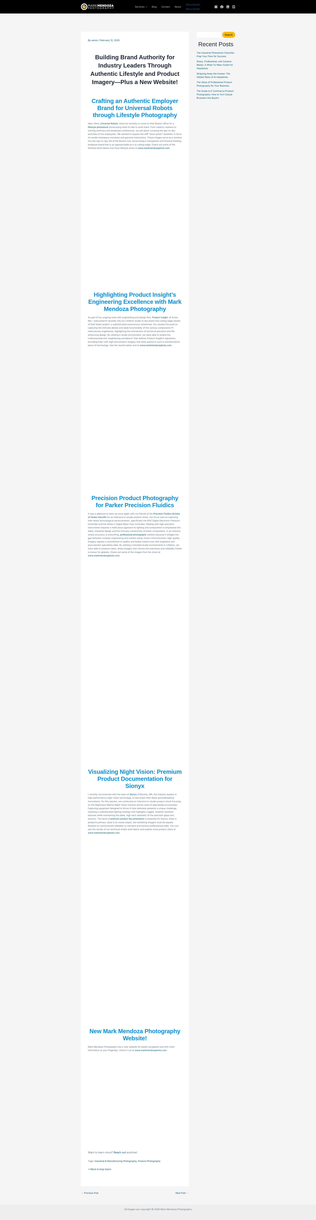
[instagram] (215, 6)
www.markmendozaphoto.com (104, 833)
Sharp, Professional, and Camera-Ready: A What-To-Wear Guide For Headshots (216, 68)
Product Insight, (160, 317)
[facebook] (221, 6)
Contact (165, 6)
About (178, 6)
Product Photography (151, 1161)
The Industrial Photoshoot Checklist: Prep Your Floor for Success (213, 56)
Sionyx (133, 794)
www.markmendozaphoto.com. (154, 148)
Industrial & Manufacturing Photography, (117, 1161)
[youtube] (233, 6)
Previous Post (90, 1193)
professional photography (133, 534)
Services (141, 6)
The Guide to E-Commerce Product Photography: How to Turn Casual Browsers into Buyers (216, 98)
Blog (154, 6)
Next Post (182, 1193)
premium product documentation (127, 818)
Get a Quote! (193, 9)
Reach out (120, 1152)
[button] (146, 6)
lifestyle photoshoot (98, 127)
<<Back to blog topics (100, 1169)
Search (229, 34)
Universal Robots (109, 123)
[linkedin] (227, 6)
